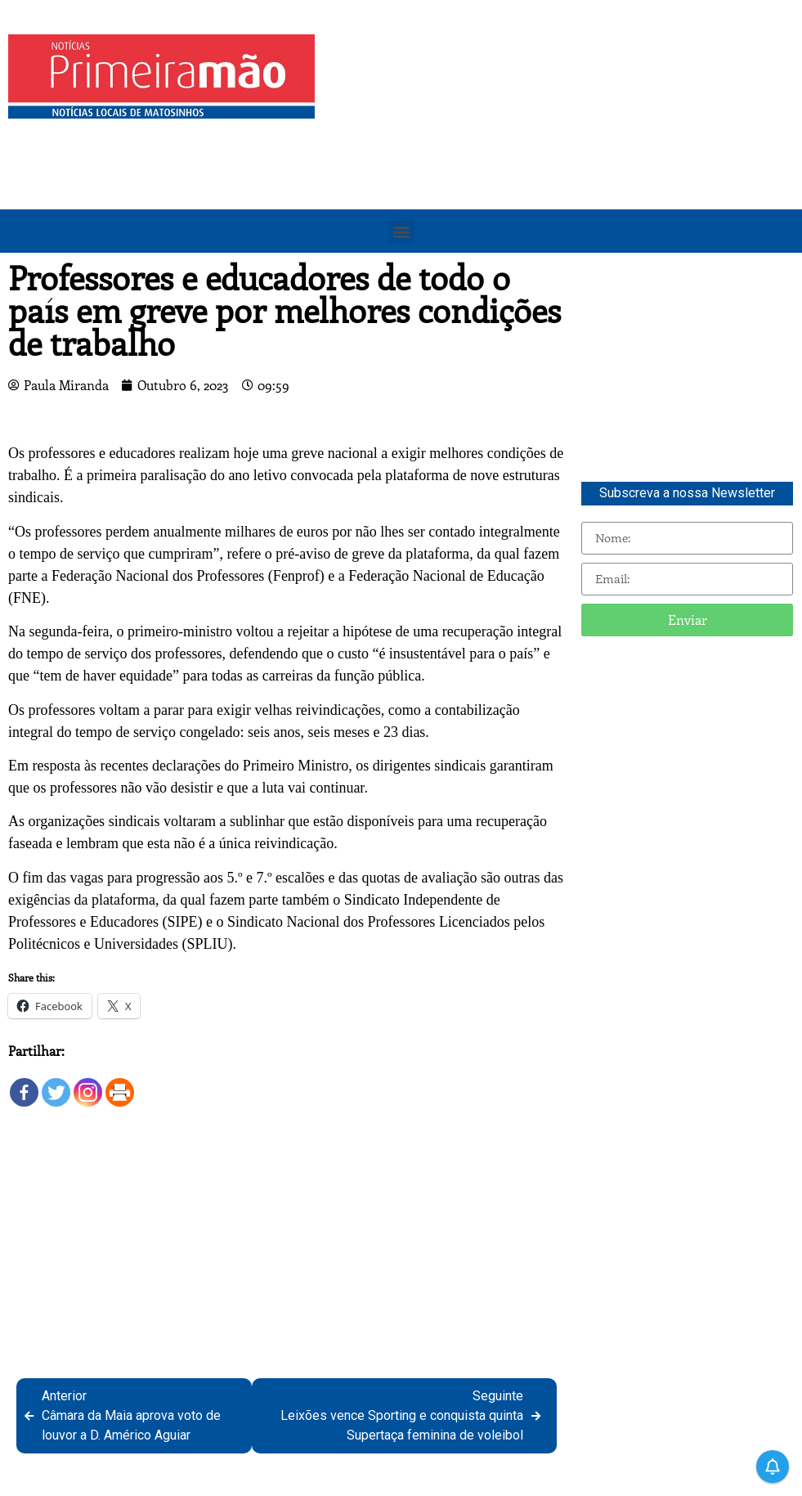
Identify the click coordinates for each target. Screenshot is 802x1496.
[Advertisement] (562, 148)
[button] (401, 231)
